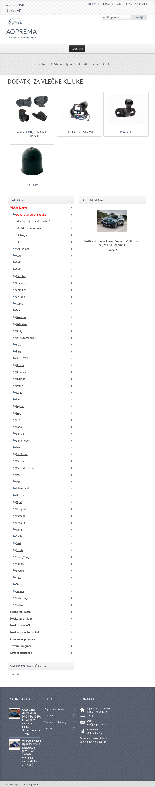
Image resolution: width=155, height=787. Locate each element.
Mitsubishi (21, 488)
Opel (17, 502)
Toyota (18, 591)
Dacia (18, 310)
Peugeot (19, 509)
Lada (17, 427)
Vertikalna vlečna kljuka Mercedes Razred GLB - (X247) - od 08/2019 (31, 747)
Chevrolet (20, 283)
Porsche (19, 516)
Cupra (18, 303)
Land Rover (21, 440)
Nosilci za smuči (20, 625)
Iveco (17, 399)
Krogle (126, 130)
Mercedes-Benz (23, 468)
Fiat (17, 344)
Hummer (19, 372)
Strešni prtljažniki (21, 653)
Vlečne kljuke (63, 64)
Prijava (106, 3)
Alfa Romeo (21, 249)
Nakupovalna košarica (28, 666)
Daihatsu (20, 324)
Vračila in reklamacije (55, 722)
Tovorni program (20, 646)
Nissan (18, 495)
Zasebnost (50, 715)
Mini (17, 481)
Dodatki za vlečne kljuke (94, 64)
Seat (17, 543)
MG (16, 475)
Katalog (44, 64)
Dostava (48, 728)
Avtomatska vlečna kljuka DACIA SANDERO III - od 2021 (31, 715)
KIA (16, 420)
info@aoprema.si (96, 724)
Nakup (119, 3)
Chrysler (19, 290)
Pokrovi (32, 183)
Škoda (18, 550)
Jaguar (18, 406)
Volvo (18, 605)
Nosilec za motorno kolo (25, 632)
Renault (19, 523)
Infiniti (18, 386)
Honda (18, 365)
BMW (17, 262)
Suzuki (18, 570)
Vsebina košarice (139, 3)
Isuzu (17, 392)
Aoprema (29, 33)
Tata (17, 577)
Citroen (19, 297)
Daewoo (19, 317)
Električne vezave (79, 130)
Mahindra (20, 454)
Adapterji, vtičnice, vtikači (32, 132)
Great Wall (21, 358)
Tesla (17, 584)
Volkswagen (21, 598)
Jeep (17, 413)
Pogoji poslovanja (54, 709)
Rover (18, 529)
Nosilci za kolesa (20, 612)
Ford (17, 351)
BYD (17, 269)
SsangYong (21, 557)
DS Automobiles (24, 338)
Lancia (18, 433)
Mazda (18, 461)
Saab (17, 536)
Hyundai (19, 379)
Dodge (18, 331)
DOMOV (92, 3)
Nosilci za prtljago (21, 618)
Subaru (19, 564)
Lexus (18, 447)
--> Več (29, 764)
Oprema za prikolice (22, 639)
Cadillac (19, 276)
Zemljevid (92, 715)
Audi (17, 255)
